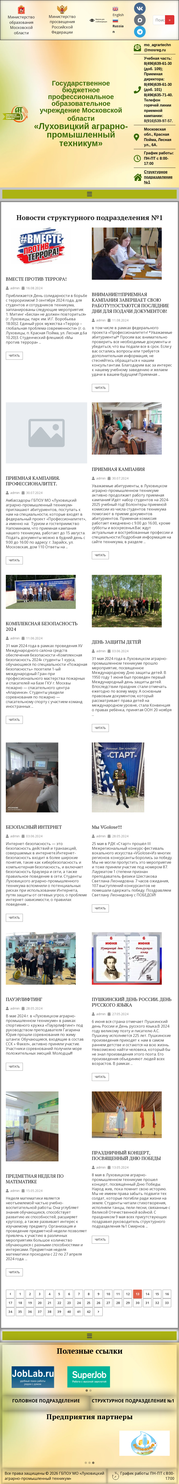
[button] (89, 194)
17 (10, 1303)
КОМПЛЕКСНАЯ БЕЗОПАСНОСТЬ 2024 (42, 626)
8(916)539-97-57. (158, 121)
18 (20, 1303)
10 (108, 1294)
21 (49, 1303)
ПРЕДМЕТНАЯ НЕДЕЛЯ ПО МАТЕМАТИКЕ (35, 1178)
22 (59, 1303)
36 (30, 1311)
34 (10, 1311)
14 (147, 1294)
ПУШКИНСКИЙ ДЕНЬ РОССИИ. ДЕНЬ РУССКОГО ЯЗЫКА (132, 1002)
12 (128, 1294)
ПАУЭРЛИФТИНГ (24, 999)
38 (49, 1311)
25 (88, 1303)
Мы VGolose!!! (107, 827)
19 (30, 1303)
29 (128, 1303)
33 (167, 1303)
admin (15, 288)
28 (118, 1303)
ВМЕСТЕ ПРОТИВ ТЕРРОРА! (36, 279)
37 (39, 1311)
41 (79, 1311)
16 (167, 1294)
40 (69, 1311)
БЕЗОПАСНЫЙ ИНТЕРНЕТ (34, 827)
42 (88, 1311)
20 (39, 1303)
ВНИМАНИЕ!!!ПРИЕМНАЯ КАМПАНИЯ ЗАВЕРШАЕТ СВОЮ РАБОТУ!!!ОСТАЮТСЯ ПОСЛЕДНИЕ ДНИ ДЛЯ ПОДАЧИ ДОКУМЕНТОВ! (130, 303)
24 (79, 1303)
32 (157, 1303)
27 (108, 1303)
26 (98, 1303)
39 (59, 1311)
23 (69, 1303)
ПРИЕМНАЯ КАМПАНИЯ (118, 469)
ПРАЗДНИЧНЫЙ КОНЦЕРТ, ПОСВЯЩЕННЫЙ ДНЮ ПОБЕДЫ (126, 1155)
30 (137, 1303)
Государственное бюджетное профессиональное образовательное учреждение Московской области (81, 113)
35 (20, 1311)
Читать (14, 356)
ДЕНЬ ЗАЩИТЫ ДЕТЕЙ (116, 642)
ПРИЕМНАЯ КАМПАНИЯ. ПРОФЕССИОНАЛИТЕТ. (33, 481)
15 (157, 1294)
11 (118, 1294)
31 (147, 1303)
